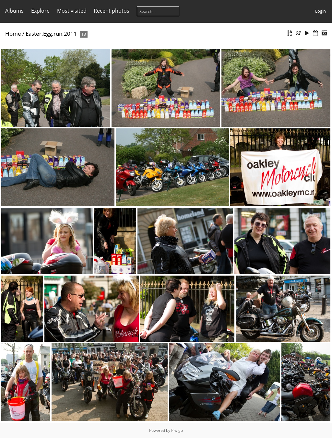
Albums (14, 10)
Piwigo (177, 430)
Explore (40, 10)
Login (320, 11)
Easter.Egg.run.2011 (51, 33)
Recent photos (111, 10)
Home (13, 33)
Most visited (72, 10)
